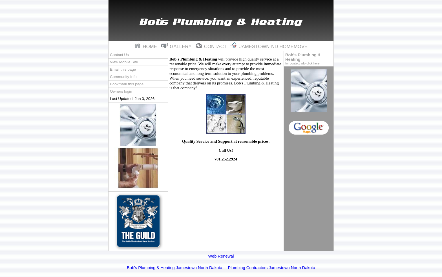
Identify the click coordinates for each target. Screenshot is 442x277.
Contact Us (119, 55)
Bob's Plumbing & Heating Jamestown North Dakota (174, 267)
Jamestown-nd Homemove (269, 46)
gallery (177, 46)
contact (212, 46)
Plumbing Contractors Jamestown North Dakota (271, 267)
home (146, 46)
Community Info (123, 77)
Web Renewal (221, 256)
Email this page (123, 69)
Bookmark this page (126, 84)
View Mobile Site (124, 62)
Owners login (121, 91)
